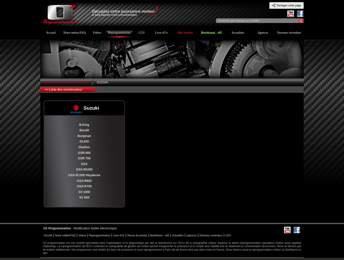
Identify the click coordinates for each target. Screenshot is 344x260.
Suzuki (102, 82)
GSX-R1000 (84, 169)
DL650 (84, 141)
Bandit (84, 130)
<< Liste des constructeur (63, 89)
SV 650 (84, 197)
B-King (84, 124)
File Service (185, 32)
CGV (141, 32)
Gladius (84, 147)
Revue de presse (137, 235)
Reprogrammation (119, 32)
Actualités (238, 32)
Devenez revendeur (289, 32)
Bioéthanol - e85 (211, 32)
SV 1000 (84, 192)
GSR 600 (84, 153)
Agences (263, 32)
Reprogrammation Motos (66, 82)
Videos (82, 235)
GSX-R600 (84, 181)
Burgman (84, 136)
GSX (84, 164)
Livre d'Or (119, 235)
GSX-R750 (84, 186)
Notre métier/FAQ (74, 32)
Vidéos (97, 32)
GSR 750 (84, 158)
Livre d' (161, 32)
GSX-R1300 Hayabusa (84, 175)
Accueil (51, 32)
